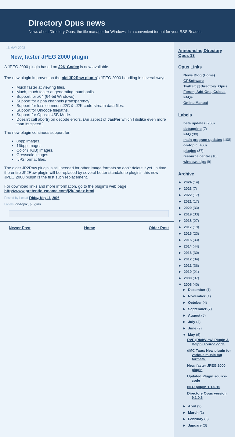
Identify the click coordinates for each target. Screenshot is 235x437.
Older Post (159, 228)
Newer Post (20, 228)
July (192, 322)
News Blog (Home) (199, 75)
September (198, 309)
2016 (188, 233)
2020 (188, 208)
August (194, 315)
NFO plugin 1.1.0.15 (203, 387)
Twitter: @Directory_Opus (205, 86)
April (192, 406)
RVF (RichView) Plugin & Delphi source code (208, 342)
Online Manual (195, 103)
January (195, 425)
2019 (188, 214)
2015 (188, 240)
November (197, 296)
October (195, 302)
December (197, 290)
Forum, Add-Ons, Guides (204, 92)
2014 (188, 246)
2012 (188, 259)
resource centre (196, 156)
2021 (188, 201)
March (194, 412)
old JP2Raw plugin (79, 77)
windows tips (194, 161)
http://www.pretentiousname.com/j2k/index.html (49, 191)
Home (89, 228)
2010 (188, 272)
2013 (188, 253)
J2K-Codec (68, 66)
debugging (192, 128)
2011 (188, 265)
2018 (188, 220)
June (192, 328)
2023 (188, 188)
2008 (188, 284)
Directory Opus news (67, 23)
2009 (188, 278)
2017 (188, 227)
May (192, 334)
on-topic (21, 204)
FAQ (187, 134)
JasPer (114, 119)
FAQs (188, 97)
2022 (188, 195)
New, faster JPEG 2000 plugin (49, 57)
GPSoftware (193, 81)
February (196, 419)
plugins (35, 204)
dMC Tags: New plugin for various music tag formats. (209, 354)
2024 (188, 182)
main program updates (202, 139)
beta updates (194, 123)
